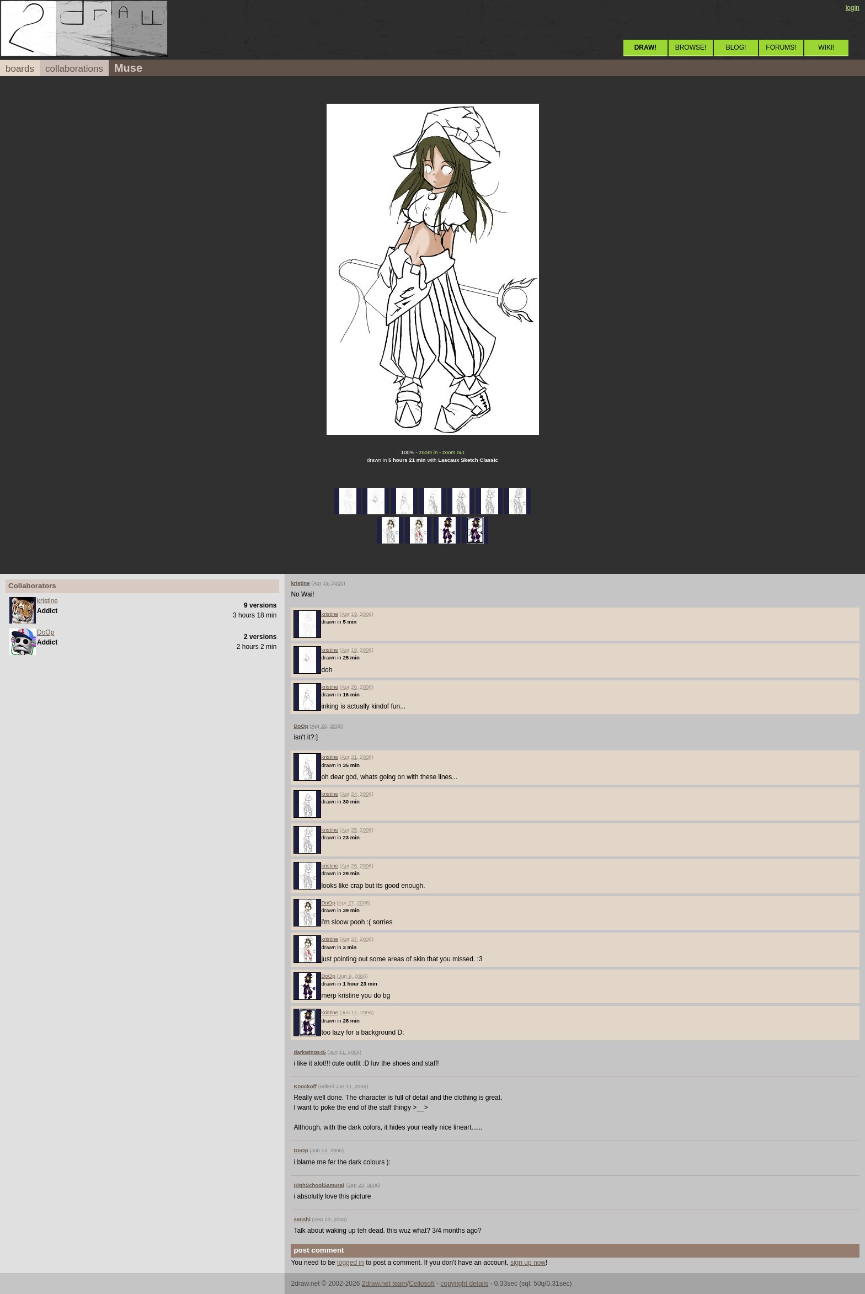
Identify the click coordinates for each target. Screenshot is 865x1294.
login (852, 8)
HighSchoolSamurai (318, 1185)
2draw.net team (384, 1283)
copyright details (464, 1283)
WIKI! (826, 47)
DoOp (45, 632)
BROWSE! (691, 47)
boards (20, 68)
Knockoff (305, 1086)
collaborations (74, 68)
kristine (47, 601)
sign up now (528, 1262)
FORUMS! (781, 47)
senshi (301, 1219)
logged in (350, 1262)
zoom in (428, 452)
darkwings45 (309, 1052)
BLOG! (736, 47)
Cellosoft (422, 1283)
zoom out (453, 452)
